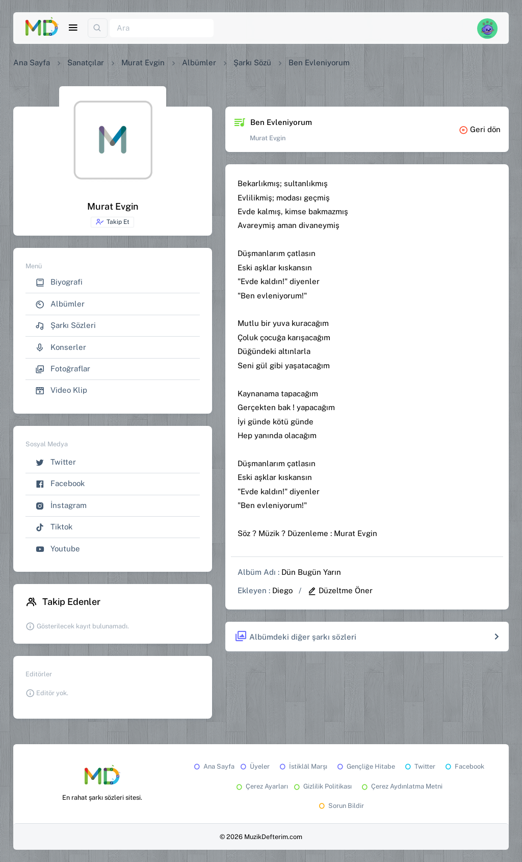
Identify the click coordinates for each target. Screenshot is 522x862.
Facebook (60, 484)
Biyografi (59, 282)
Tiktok (53, 527)
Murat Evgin (143, 62)
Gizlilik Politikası (322, 786)
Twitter (55, 462)
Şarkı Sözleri (65, 326)
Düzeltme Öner (340, 590)
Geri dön (480, 129)
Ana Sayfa (31, 62)
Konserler (60, 347)
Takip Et (112, 221)
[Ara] (162, 28)
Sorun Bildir (340, 805)
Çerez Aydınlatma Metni (401, 786)
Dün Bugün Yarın (311, 572)
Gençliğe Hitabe (365, 766)
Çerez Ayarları (261, 786)
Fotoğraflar (62, 369)
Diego (282, 590)
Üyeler (254, 766)
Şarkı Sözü (252, 62)
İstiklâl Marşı (302, 766)
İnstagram (61, 506)
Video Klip (61, 390)
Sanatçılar (85, 62)
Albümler (199, 62)
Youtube (57, 549)
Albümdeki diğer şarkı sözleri (295, 636)
